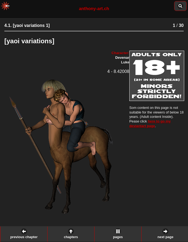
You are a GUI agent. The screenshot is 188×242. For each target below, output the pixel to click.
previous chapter (24, 237)
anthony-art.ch (94, 8)
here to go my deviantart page (150, 123)
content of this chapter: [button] (180, 6)
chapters (71, 237)
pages (118, 237)
